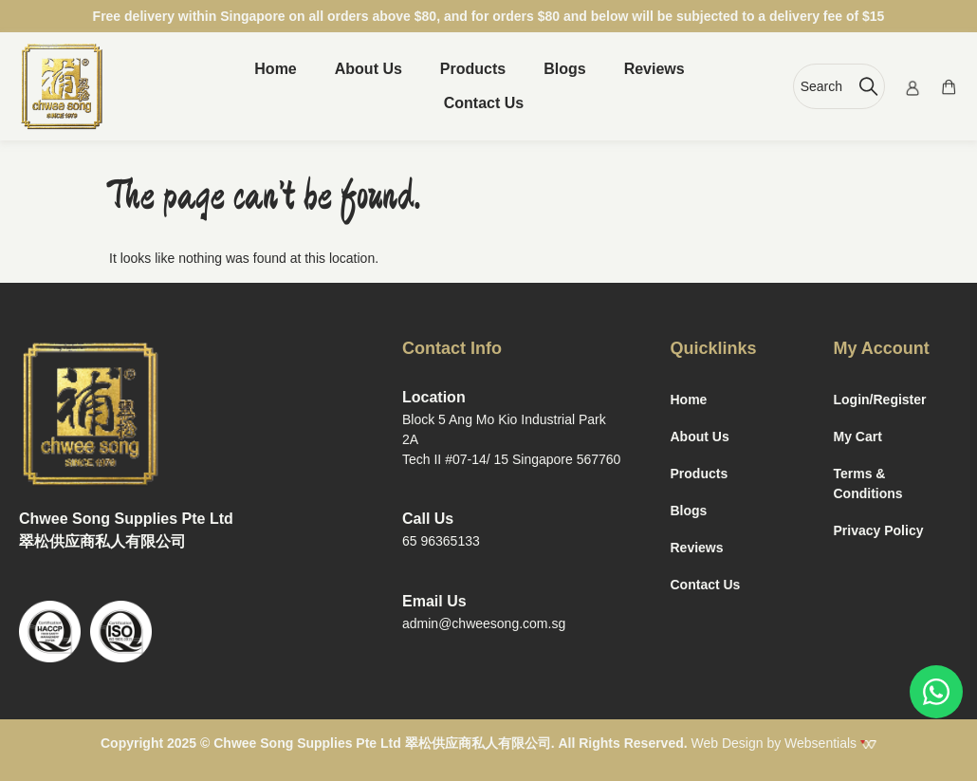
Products (473, 69)
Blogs (564, 69)
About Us (368, 69)
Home (275, 69)
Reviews (654, 69)
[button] (488, 103)
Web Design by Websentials (783, 743)
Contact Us (484, 103)
